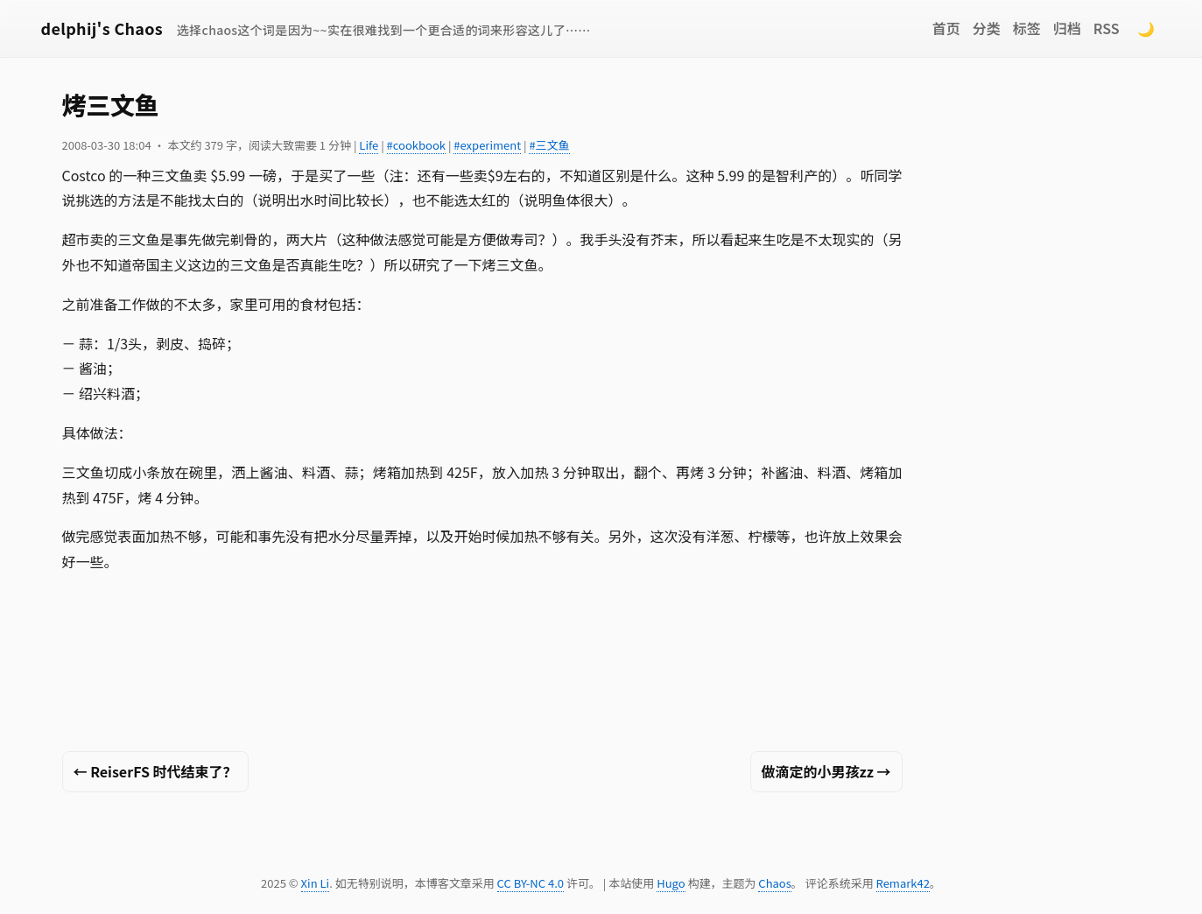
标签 (1027, 28)
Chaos (774, 883)
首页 (946, 28)
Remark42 (903, 883)
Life (368, 145)
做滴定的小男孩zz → (826, 771)
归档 (1067, 28)
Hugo (671, 883)
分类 (987, 28)
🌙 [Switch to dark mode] (1146, 28)
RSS (1106, 28)
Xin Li (315, 883)
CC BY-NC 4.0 (530, 883)
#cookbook (416, 145)
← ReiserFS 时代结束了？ (155, 771)
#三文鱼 (549, 145)
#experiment (487, 145)
